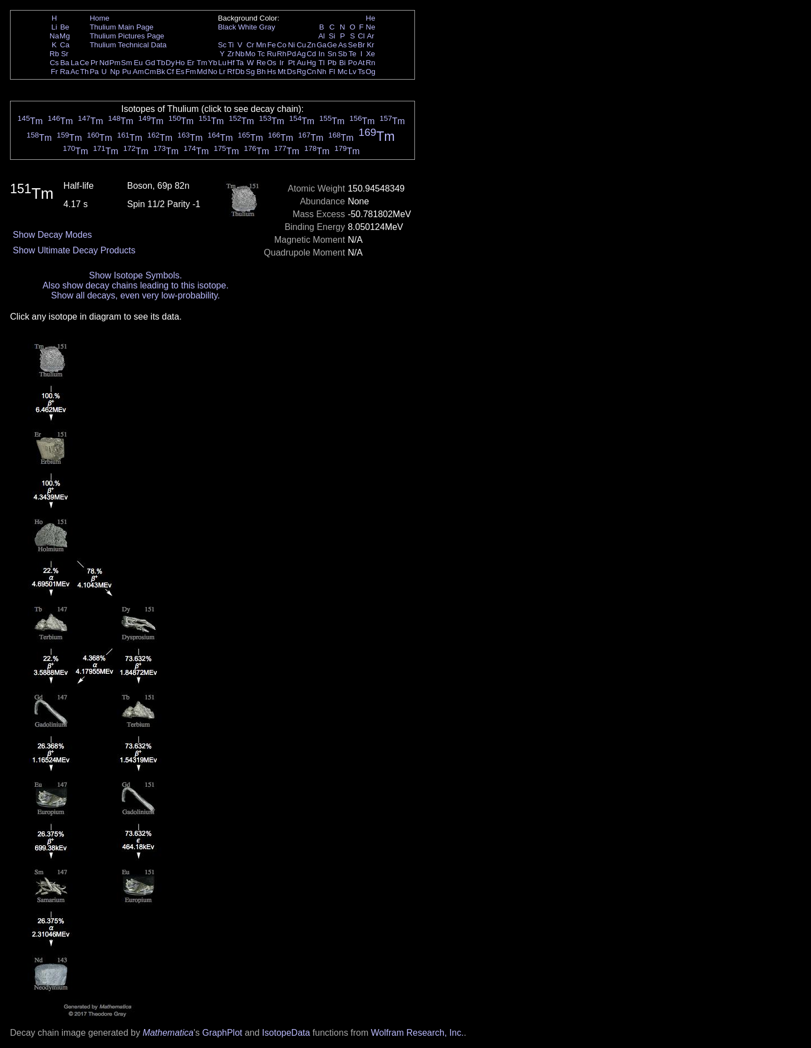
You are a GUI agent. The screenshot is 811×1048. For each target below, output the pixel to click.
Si (332, 36)
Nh (322, 71)
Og (370, 71)
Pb (332, 62)
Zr (231, 54)
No (212, 71)
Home (100, 18)
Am (138, 71)
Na (54, 36)
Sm (126, 62)
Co (281, 45)
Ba (64, 62)
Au (300, 62)
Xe (370, 54)
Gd (150, 62)
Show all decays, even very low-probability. (135, 295)
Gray (267, 27)
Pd (291, 54)
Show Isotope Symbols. (135, 275)
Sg (250, 71)
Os (271, 62)
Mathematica (168, 1032)
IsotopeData (286, 1032)
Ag (300, 54)
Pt (291, 62)
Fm (190, 71)
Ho (180, 62)
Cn (311, 71)
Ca (65, 45)
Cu (301, 45)
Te (353, 54)
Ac (75, 71)
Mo (250, 54)
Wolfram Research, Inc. (417, 1032)
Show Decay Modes (52, 234)
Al (321, 36)
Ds (291, 71)
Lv (353, 71)
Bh (260, 71)
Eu (137, 62)
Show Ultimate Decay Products (74, 250)
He (370, 18)
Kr (370, 45)
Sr (64, 54)
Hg (311, 62)
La (75, 62)
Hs (271, 71)
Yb (212, 62)
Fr (54, 71)
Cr (250, 45)
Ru (271, 54)
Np (115, 71)
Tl (322, 62)
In (322, 54)
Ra (65, 71)
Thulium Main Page (122, 27)
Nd (104, 62)
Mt (282, 71)
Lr (222, 71)
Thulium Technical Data (128, 45)
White (247, 27)
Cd (311, 54)
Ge (332, 45)
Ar (370, 36)
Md (202, 71)
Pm (115, 62)
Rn (370, 62)
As (342, 45)
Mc (343, 71)
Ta (240, 62)
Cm (150, 71)
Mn (261, 45)
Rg (301, 71)
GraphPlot (222, 1032)
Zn (311, 45)
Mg (65, 36)
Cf (170, 71)
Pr (94, 62)
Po (352, 62)
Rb (54, 54)
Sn (332, 54)
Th (84, 71)
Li (54, 27)
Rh (281, 54)
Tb (160, 62)
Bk (160, 71)
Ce (84, 62)
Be (64, 27)
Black (227, 27)
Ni (291, 45)
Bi (342, 62)
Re (261, 62)
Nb (240, 54)
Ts (361, 71)
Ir (281, 62)
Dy (170, 62)
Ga (322, 45)
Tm (201, 62)
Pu (126, 71)
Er (190, 62)
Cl (361, 36)
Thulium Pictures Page (127, 36)
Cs (54, 62)
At (361, 62)
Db (240, 71)
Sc (222, 45)
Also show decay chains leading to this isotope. (135, 285)
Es (180, 71)
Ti (231, 45)
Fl (332, 71)
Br (361, 45)
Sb (342, 54)
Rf (230, 71)
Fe (271, 45)
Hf (230, 62)
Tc (261, 54)
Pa (94, 71)
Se (352, 45)
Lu (222, 62)
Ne (370, 27)
